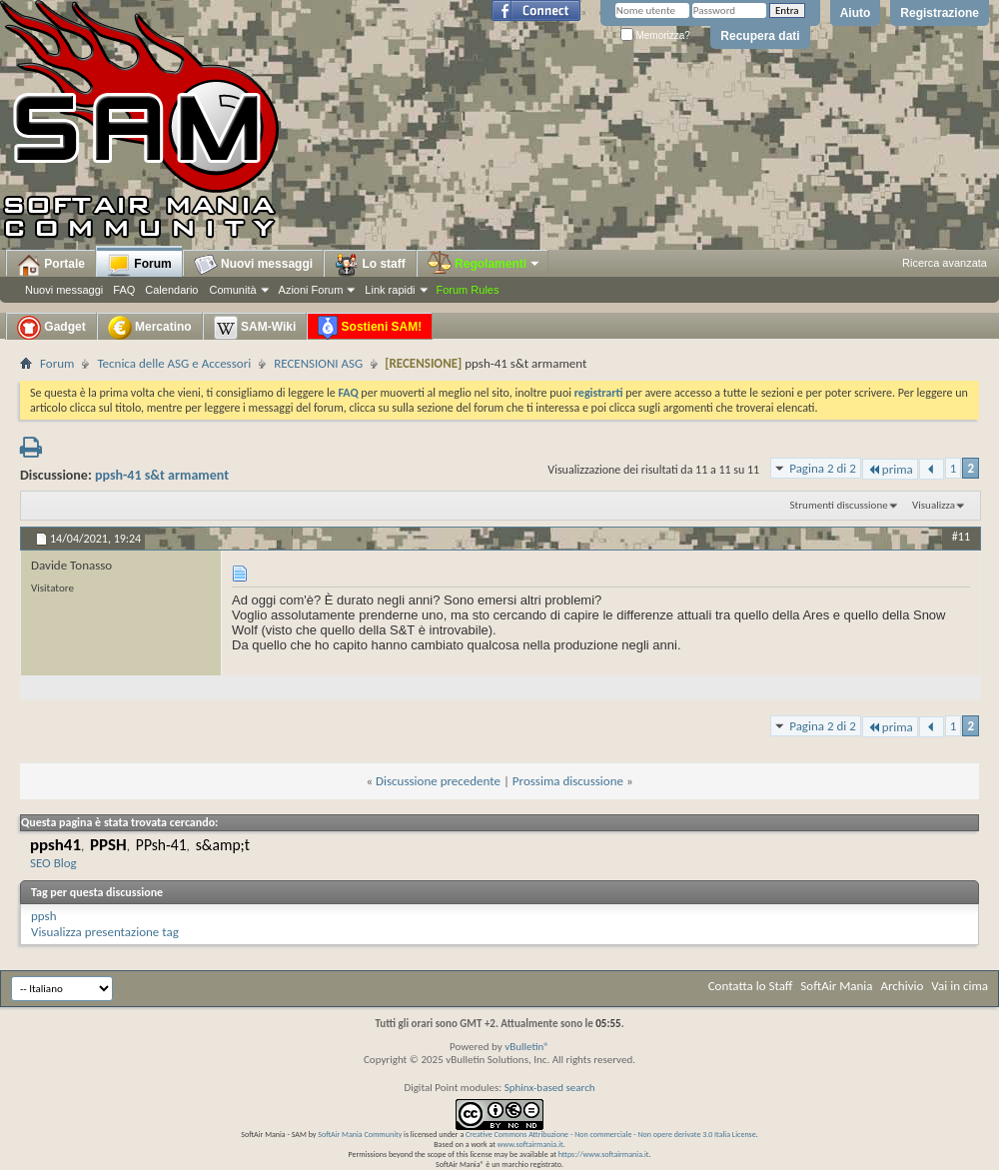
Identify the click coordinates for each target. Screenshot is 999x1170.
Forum (139, 265)
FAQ (124, 290)
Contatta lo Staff (750, 985)
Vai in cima (959, 985)
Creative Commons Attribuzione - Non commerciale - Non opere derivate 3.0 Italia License (611, 1134)
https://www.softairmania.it (603, 1154)
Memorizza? (655, 35)
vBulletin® (526, 1046)
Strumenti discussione (839, 505)
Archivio (902, 985)
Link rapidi (390, 290)
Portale (51, 265)
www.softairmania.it (530, 1144)
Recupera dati (759, 36)
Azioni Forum (311, 290)
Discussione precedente (438, 780)
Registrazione (939, 13)
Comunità (232, 290)
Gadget (51, 328)
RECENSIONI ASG (318, 363)
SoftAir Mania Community (360, 1134)
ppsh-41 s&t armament (162, 475)
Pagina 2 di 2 (822, 468)
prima (890, 469)
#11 (961, 537)
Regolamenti (484, 264)
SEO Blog (53, 862)
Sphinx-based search (549, 1087)
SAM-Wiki (255, 328)
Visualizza (933, 505)
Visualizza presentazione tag (105, 931)
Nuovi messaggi (64, 290)
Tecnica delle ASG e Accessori (174, 363)
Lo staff (370, 265)
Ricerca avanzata (944, 263)
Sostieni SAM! (370, 328)
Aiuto (855, 13)
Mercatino (150, 328)
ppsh (44, 915)
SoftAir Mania (836, 985)
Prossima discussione (567, 780)
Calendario (171, 290)
